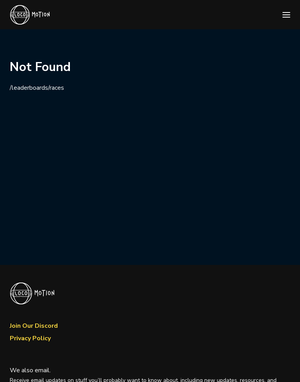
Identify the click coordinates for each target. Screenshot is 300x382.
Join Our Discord (34, 326)
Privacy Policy (30, 338)
